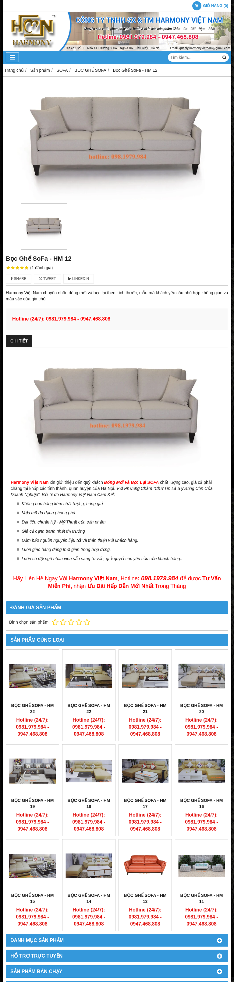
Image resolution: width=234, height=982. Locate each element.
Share (19, 279)
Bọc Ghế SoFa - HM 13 (145, 898)
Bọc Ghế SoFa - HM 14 (89, 898)
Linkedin (78, 279)
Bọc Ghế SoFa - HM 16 (201, 803)
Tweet (47, 279)
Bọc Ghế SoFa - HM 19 (32, 803)
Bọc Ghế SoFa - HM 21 (145, 708)
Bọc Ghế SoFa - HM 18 (89, 803)
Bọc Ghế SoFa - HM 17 (145, 803)
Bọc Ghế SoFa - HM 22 (32, 708)
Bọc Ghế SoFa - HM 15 (32, 898)
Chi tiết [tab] (19, 341)
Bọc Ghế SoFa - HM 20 (201, 708)
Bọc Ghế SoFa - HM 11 (201, 898)
